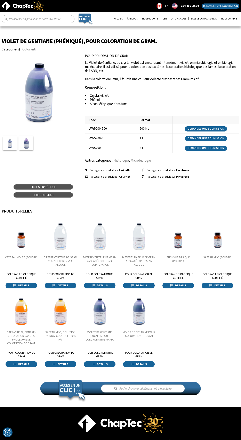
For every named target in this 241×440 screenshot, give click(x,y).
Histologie (121, 160)
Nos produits (150, 18)
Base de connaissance (204, 18)
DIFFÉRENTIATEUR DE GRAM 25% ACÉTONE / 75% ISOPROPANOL (99, 261)
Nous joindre (229, 18)
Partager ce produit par (110, 177)
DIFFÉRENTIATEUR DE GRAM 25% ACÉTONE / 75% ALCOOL (60, 261)
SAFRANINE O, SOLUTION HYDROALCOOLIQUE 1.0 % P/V (60, 336)
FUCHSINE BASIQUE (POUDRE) (178, 259)
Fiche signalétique (43, 187)
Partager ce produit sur (110, 170)
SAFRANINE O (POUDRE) (217, 257)
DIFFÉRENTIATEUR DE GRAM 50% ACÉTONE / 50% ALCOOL (138, 261)
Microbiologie (141, 160)
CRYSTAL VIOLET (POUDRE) (21, 257)
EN (167, 6)
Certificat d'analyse (174, 18)
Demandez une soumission (220, 6)
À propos (132, 18)
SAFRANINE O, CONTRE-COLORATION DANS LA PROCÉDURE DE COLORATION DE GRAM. (21, 337)
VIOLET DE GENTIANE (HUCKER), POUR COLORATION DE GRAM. (100, 336)
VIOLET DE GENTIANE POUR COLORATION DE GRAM (139, 334)
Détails (21, 285)
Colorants (29, 49)
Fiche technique (43, 195)
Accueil (118, 18)
